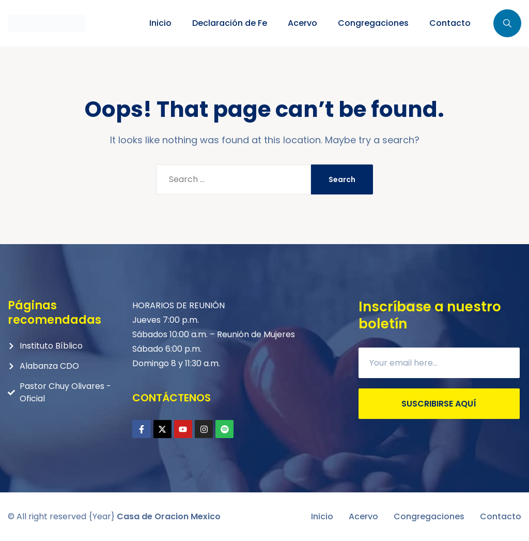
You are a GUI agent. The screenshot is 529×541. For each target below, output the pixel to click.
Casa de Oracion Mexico (169, 516)
